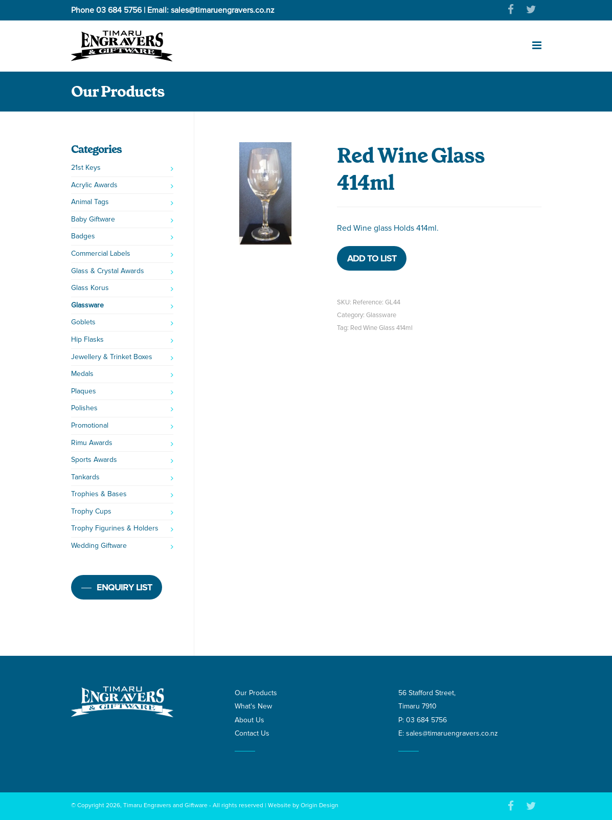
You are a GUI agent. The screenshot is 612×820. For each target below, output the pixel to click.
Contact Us (252, 733)
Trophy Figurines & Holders (114, 528)
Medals (82, 373)
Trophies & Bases (99, 494)
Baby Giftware (93, 219)
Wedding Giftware (99, 545)
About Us (249, 720)
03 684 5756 (119, 10)
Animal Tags (90, 201)
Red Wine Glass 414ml (381, 328)
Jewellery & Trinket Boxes (111, 356)
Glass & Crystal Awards (107, 271)
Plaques (83, 391)
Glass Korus (90, 287)
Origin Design (319, 805)
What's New (253, 706)
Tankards (85, 477)
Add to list (371, 258)
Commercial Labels (100, 253)
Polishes (84, 408)
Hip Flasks (87, 339)
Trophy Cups (91, 511)
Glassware (381, 315)
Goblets (83, 322)
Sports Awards (94, 459)
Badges (83, 236)
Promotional (89, 425)
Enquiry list (124, 587)
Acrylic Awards (94, 185)
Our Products (256, 693)
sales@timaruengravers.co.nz (223, 10)
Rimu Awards (91, 442)
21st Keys (86, 167)
